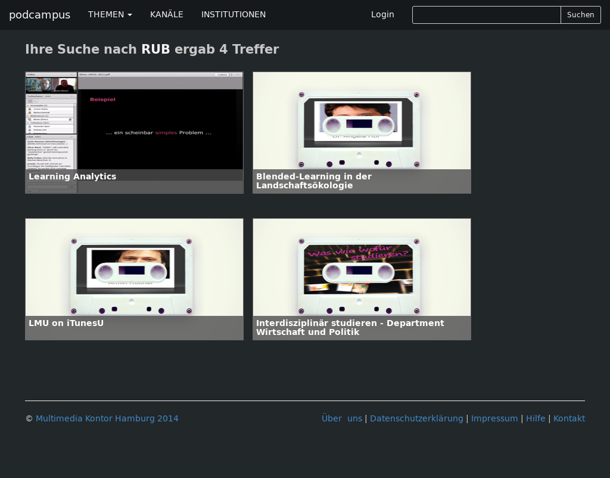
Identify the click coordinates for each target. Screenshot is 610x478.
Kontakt (569, 419)
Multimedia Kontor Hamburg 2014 (107, 419)
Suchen (581, 15)
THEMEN (110, 15)
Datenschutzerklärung (416, 419)
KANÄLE (166, 15)
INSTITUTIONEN (233, 15)
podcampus (39, 14)
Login (382, 15)
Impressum (494, 419)
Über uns (342, 419)
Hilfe (536, 419)
